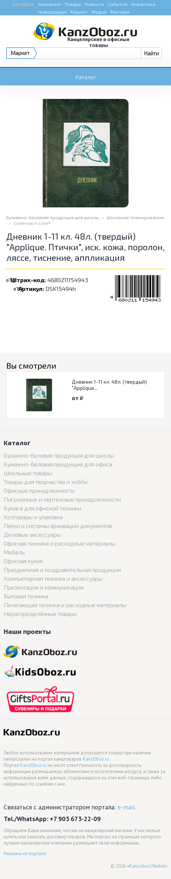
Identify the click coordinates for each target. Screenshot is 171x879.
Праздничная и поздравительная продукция (62, 569)
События (117, 4)
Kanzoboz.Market (147, 866)
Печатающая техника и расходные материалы (65, 604)
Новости (94, 4)
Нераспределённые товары (40, 613)
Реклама (120, 12)
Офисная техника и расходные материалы (59, 543)
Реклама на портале (25, 853)
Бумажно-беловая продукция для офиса (58, 464)
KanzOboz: (23, 4)
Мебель (14, 552)
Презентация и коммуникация (43, 587)
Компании (49, 4)
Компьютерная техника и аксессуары (53, 578)
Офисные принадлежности (39, 490)
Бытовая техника (26, 595)
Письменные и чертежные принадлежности (62, 499)
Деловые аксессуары (32, 534)
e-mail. (127, 807)
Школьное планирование (135, 217)
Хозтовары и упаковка (33, 516)
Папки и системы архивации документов (58, 525)
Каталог (85, 76)
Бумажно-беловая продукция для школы (52, 217)
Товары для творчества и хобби (46, 481)
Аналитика (143, 4)
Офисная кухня (23, 560)
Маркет (79, 12)
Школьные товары (28, 472)
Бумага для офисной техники (42, 508)
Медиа (99, 12)
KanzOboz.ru (96, 759)
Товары (72, 4)
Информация (52, 12)
